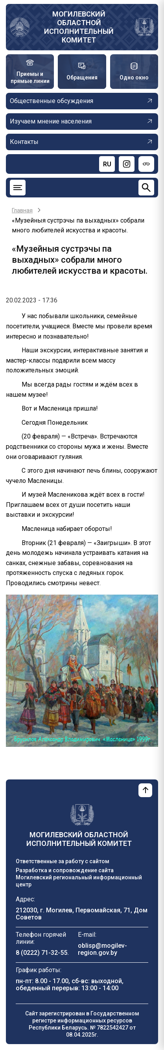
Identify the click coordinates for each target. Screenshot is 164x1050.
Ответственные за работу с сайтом (62, 861)
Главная (22, 210)
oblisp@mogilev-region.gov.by (102, 949)
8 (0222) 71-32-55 (41, 952)
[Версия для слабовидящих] (146, 164)
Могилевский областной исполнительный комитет (79, 27)
